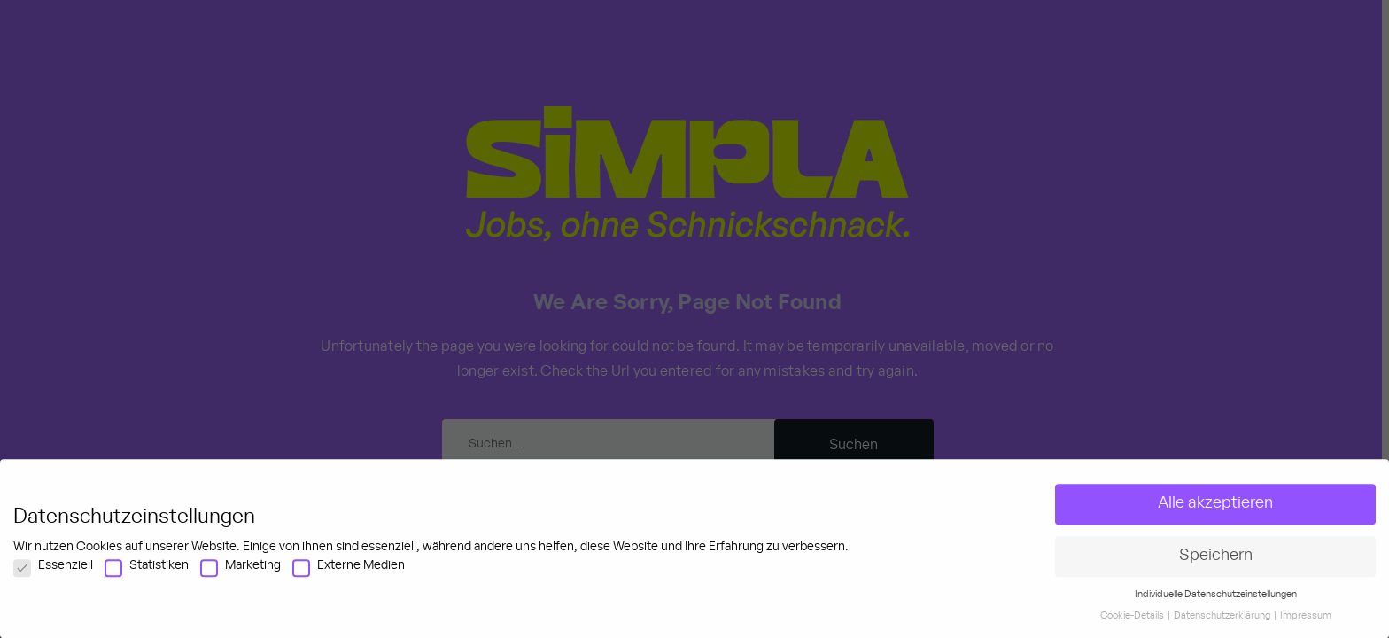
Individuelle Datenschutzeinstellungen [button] (1216, 607)
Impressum (1305, 630)
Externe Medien (348, 578)
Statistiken (147, 578)
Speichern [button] (1216, 569)
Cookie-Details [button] (1133, 630)
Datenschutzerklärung (1223, 630)
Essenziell (53, 578)
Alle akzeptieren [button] (1215, 517)
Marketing (240, 578)
